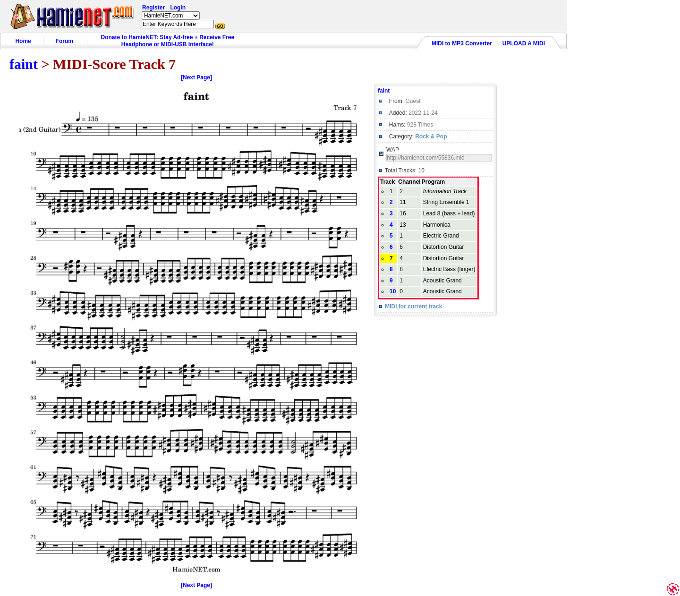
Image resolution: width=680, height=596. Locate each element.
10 (393, 291)
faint (23, 64)
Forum (64, 41)
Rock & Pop (431, 136)
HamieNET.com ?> (171, 15)
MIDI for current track (413, 306)
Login (178, 7)
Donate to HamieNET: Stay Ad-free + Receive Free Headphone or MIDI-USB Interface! (168, 41)
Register (153, 7)
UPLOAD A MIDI (523, 43)
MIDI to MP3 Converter (462, 43)
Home (23, 41)
